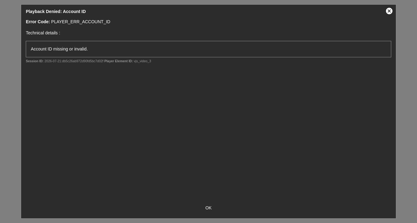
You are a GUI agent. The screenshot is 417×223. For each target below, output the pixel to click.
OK (208, 207)
